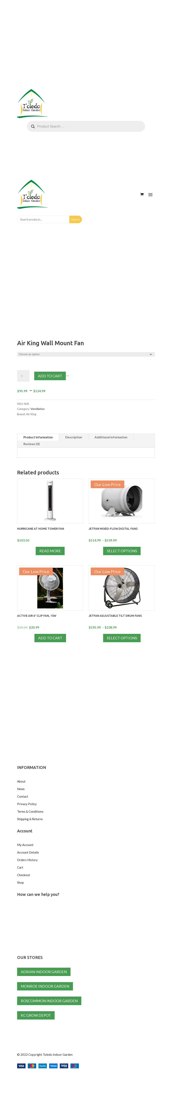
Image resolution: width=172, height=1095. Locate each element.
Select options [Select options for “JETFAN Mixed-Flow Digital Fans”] (122, 551)
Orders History (27, 860)
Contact (22, 796)
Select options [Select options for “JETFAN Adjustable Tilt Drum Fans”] (122, 638)
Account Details (28, 852)
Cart (20, 867)
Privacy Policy (27, 804)
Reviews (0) (31, 444)
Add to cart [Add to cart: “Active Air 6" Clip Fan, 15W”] (50, 638)
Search (75, 219)
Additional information (111, 437)
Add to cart (50, 376)
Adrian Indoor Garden (44, 971)
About (21, 781)
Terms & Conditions (30, 811)
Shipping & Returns (30, 819)
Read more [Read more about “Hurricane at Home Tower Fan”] (50, 551)
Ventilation (38, 408)
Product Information (38, 437)
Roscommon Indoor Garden (49, 1001)
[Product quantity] (23, 376)
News (21, 789)
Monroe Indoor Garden (45, 986)
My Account (25, 845)
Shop (20, 882)
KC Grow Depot (36, 1015)
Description (73, 437)
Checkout (23, 875)
